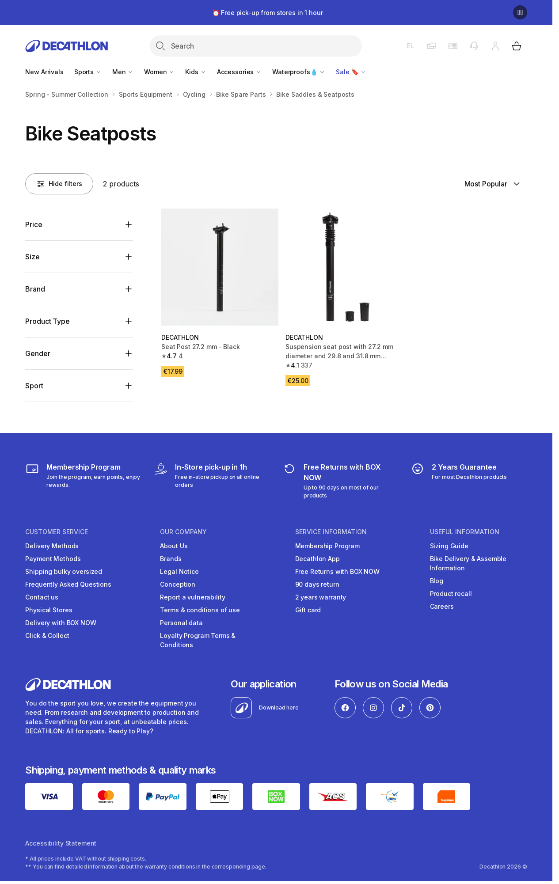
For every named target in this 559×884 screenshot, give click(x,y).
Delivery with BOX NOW (60, 622)
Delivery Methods (52, 546)
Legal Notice (179, 571)
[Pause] (520, 12)
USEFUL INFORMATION (464, 531)
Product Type (47, 321)
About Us (173, 546)
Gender (37, 353)
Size (32, 256)
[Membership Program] (83, 481)
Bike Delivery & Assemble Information (468, 563)
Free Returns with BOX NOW (337, 571)
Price (33, 224)
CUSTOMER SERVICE (56, 531)
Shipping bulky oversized (63, 571)
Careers (442, 606)
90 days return (317, 584)
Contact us (41, 597)
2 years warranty (320, 597)
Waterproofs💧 (298, 72)
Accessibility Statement (60, 843)
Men (122, 72)
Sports (88, 72)
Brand (35, 289)
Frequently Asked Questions (68, 584)
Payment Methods (52, 558)
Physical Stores (48, 610)
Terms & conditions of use (200, 610)
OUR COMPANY (183, 531)
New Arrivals (44, 72)
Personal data (181, 622)
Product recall (451, 593)
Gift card (308, 610)
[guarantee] (459, 481)
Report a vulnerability (192, 597)
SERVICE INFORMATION (331, 531)
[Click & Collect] (212, 481)
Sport (34, 385)
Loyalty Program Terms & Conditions (198, 640)
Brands (170, 558)
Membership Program (327, 546)
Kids (195, 72)
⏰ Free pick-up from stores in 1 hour (267, 12)
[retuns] (340, 481)
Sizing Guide (449, 546)
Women (159, 72)
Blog (436, 580)
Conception (177, 584)
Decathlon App (317, 558)
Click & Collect (47, 635)
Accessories (239, 72)
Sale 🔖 (351, 72)
